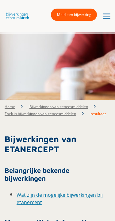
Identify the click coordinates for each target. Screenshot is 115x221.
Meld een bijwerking (74, 14)
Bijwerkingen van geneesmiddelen (58, 106)
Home (10, 106)
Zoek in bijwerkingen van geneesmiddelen (40, 113)
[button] (16, 15)
